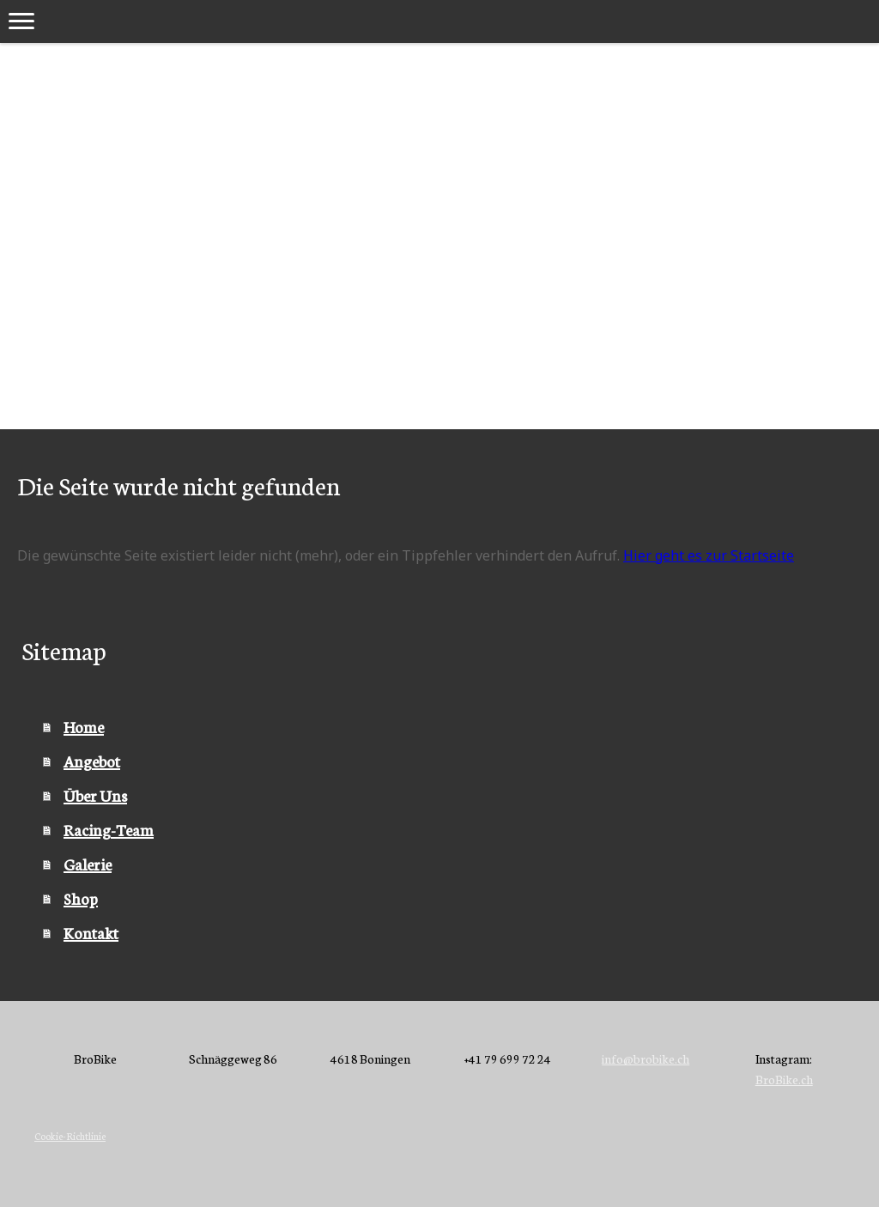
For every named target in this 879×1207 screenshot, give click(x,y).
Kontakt (91, 932)
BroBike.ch (784, 1079)
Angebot (92, 760)
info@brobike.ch (645, 1058)
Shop (81, 898)
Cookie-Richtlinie (70, 1136)
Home (84, 726)
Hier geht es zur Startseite (708, 555)
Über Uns (95, 795)
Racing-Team (109, 829)
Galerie (88, 863)
